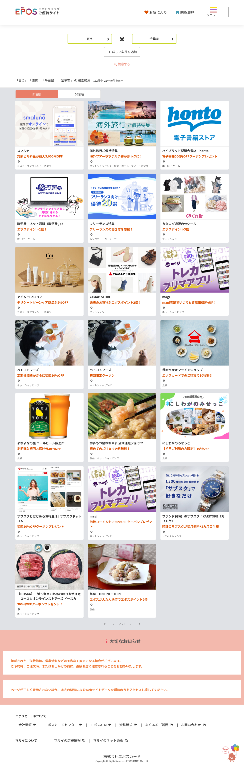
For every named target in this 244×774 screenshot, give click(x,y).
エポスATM (101, 724)
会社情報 (27, 724)
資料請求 (128, 724)
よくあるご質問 (159, 724)
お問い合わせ (193, 724)
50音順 (79, 94)
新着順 (36, 94)
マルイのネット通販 (110, 740)
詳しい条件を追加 (122, 52)
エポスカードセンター (63, 724)
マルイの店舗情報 (70, 740)
